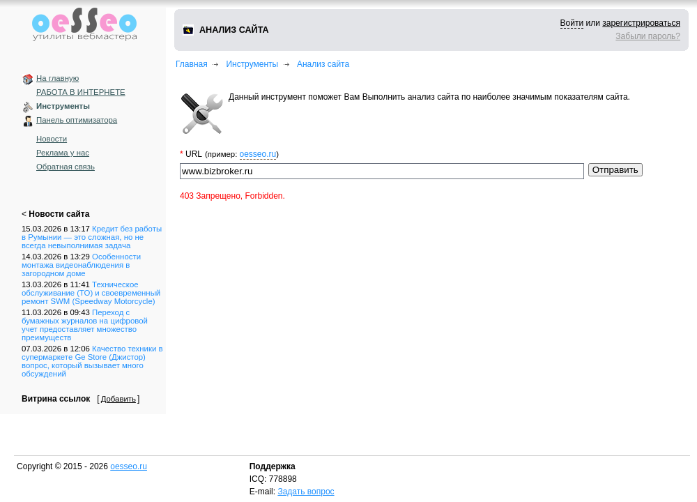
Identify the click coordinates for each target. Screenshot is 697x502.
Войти (572, 23)
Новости (51, 139)
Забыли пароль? (647, 36)
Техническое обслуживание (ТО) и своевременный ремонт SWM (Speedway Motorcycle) (91, 292)
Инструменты (63, 106)
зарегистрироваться (641, 23)
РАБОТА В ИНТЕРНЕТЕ (80, 92)
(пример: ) (242, 154)
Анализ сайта (323, 64)
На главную (57, 78)
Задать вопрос (305, 491)
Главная (192, 64)
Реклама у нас (62, 153)
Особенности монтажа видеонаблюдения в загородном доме (81, 264)
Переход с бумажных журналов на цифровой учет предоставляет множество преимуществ (85, 325)
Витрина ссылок (56, 399)
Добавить (118, 399)
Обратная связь (65, 166)
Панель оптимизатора (76, 120)
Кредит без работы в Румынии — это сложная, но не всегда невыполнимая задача (92, 237)
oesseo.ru (258, 154)
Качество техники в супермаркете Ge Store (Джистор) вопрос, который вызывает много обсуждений (92, 361)
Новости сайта (59, 214)
